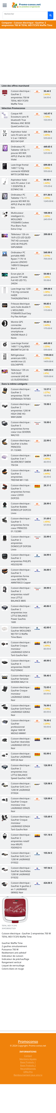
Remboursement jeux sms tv (28, 1075)
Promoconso (28, 1041)
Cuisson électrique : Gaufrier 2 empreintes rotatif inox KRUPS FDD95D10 (21, 841)
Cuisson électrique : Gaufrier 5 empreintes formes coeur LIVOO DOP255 (21, 492)
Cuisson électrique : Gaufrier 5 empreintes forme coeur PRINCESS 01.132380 (21, 525)
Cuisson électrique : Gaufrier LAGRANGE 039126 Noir (21, 756)
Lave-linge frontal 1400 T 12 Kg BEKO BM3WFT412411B (20, 346)
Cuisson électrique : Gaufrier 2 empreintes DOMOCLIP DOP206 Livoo (21, 543)
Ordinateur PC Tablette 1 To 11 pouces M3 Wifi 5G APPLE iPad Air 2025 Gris (21, 201)
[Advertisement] (27, 57)
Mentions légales (28, 1059)
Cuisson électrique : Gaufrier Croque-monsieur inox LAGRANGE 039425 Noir (21, 805)
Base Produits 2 (28, 1065)
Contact (28, 1055)
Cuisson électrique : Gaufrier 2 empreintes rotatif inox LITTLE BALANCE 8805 (21, 594)
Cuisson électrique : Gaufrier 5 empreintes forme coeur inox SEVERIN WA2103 (21, 429)
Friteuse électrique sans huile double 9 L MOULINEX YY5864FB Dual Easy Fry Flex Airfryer (21, 310)
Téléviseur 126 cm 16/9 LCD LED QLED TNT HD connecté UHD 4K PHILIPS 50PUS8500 (20, 241)
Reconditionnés (28, 1068)
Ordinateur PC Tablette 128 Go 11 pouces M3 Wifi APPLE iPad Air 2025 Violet (21, 153)
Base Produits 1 (28, 1062)
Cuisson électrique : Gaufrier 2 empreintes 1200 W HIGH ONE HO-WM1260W (21, 410)
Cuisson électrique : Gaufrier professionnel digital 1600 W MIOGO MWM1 (21, 727)
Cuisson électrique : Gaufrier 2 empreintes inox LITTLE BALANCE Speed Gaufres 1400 (21, 772)
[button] (5, 5)
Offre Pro (28, 1071)
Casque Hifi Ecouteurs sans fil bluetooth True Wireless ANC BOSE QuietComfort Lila (20, 120)
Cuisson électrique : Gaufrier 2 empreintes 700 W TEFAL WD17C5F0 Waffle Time (21, 97)
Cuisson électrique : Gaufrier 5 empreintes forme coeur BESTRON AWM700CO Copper (21, 576)
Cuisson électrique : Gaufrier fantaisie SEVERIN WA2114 (21, 678)
